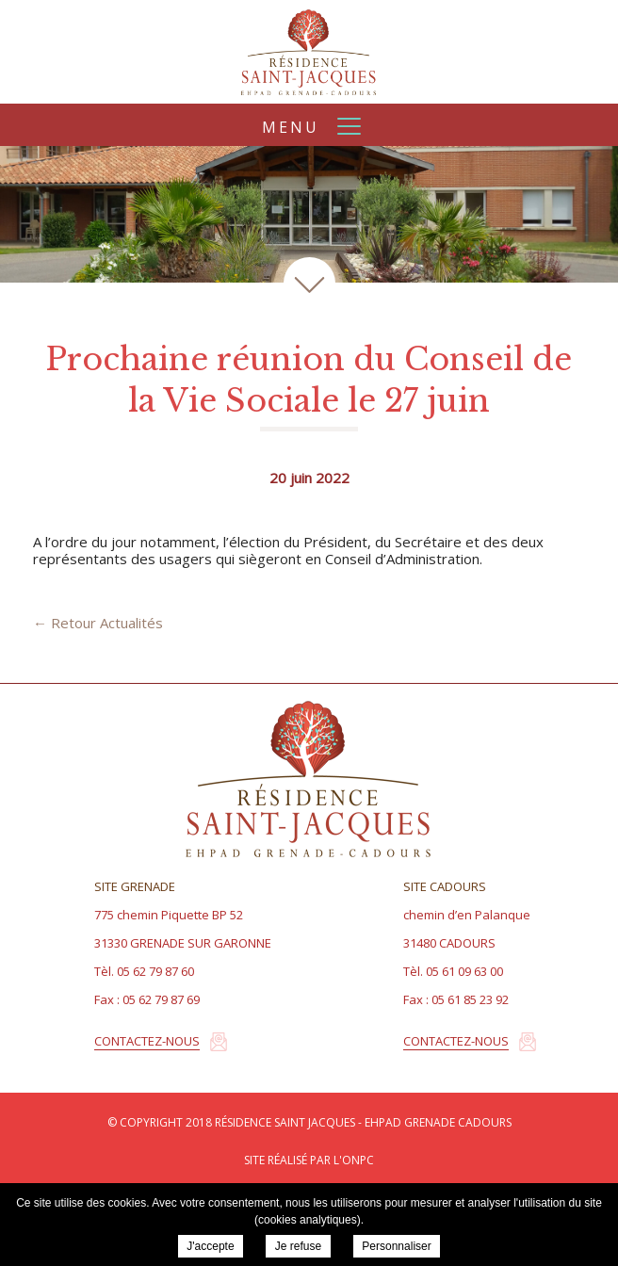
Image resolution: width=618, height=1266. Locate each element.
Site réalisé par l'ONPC (309, 1160)
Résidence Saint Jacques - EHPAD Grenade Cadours (309, 52)
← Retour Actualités (98, 622)
